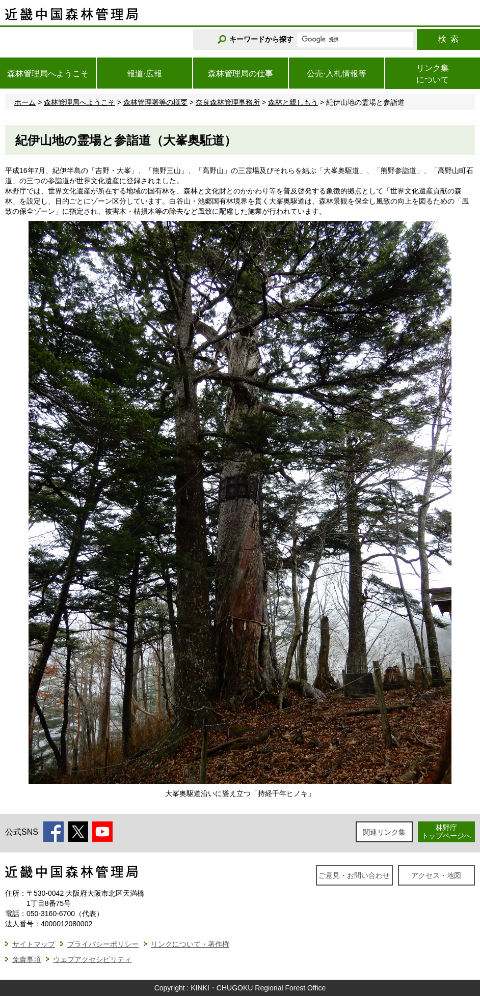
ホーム (25, 102)
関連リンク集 (384, 832)
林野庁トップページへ (446, 831)
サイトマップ (33, 944)
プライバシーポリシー (103, 944)
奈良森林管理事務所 (228, 102)
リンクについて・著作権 (190, 944)
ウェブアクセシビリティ (92, 959)
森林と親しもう (293, 102)
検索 (448, 39)
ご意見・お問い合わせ (354, 875)
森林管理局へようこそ (79, 102)
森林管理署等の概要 (155, 102)
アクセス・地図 (436, 875)
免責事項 (26, 959)
